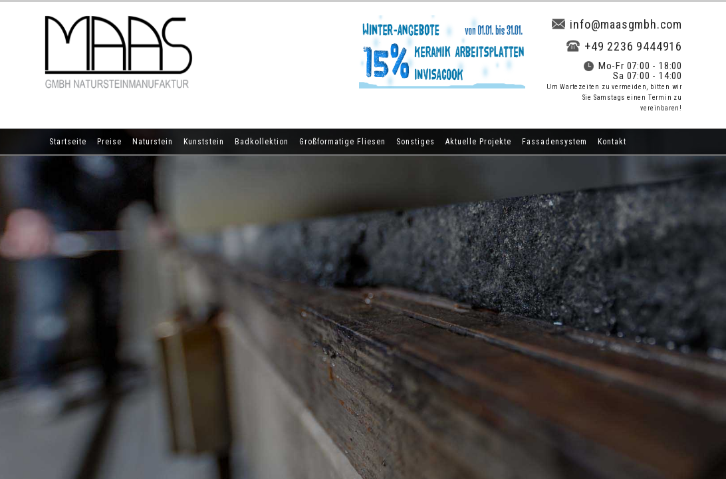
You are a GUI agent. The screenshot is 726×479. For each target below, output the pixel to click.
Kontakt (612, 141)
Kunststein (203, 141)
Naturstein (152, 141)
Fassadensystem (554, 141)
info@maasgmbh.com (617, 24)
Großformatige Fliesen (342, 141)
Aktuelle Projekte (478, 141)
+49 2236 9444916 (624, 46)
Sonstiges (415, 141)
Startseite (67, 141)
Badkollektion (262, 141)
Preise (109, 141)
